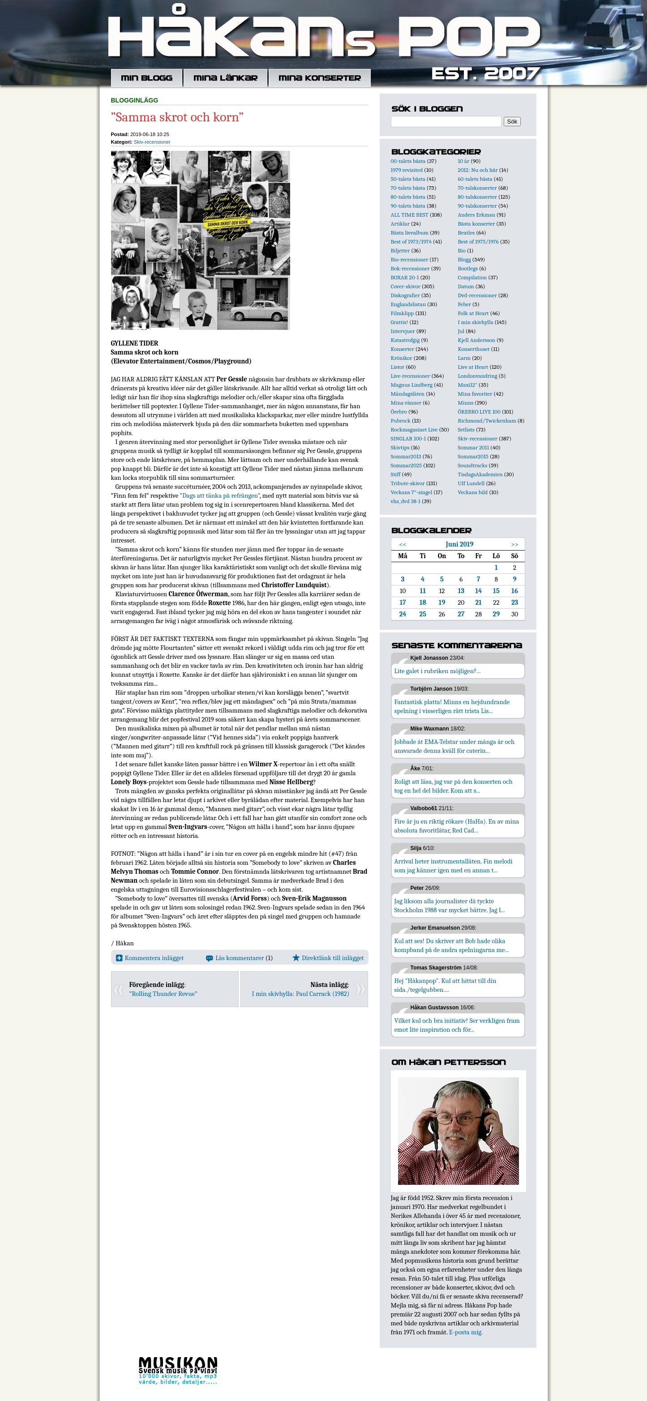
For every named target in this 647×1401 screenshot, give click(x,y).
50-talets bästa (408, 178)
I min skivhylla (475, 322)
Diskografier (405, 295)
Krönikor (401, 358)
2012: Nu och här (478, 170)
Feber (464, 304)
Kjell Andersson (477, 340)
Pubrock (401, 420)
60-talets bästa (475, 178)
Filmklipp (402, 313)
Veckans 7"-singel (412, 492)
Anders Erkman (476, 214)
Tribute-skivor (408, 483)
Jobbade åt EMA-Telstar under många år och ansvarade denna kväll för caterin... (454, 746)
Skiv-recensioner (152, 142)
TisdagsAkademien (480, 474)
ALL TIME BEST (409, 214)
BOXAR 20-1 (405, 277)
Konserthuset (474, 349)
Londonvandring (477, 375)
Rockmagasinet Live (414, 429)
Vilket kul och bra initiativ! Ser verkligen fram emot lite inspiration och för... (457, 1025)
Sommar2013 (406, 456)
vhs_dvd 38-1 (405, 501)
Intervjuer (403, 331)
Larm (464, 358)
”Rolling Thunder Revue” (163, 994)
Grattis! (399, 322)
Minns (466, 402)
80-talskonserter (477, 196)
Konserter (402, 349)
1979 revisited (407, 170)
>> (514, 544)
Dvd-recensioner (477, 295)
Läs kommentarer (235, 958)
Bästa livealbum (409, 232)
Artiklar (400, 223)
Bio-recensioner (409, 259)
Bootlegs (468, 268)
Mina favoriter (475, 393)
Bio (462, 250)
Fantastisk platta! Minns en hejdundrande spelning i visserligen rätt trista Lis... (452, 706)
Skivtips (400, 447)
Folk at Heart (473, 313)
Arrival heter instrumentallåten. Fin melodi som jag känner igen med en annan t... (453, 865)
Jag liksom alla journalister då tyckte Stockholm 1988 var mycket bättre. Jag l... (449, 905)
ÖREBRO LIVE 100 (479, 411)
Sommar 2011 (473, 447)
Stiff (396, 474)
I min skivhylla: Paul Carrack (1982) (300, 994)
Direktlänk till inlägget (328, 958)
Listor (398, 366)
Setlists (466, 429)
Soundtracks (473, 465)
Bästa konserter (476, 223)
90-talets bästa (408, 205)
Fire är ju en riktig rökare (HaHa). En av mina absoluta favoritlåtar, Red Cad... (456, 825)
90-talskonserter (477, 205)
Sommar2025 (406, 465)
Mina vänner (406, 402)
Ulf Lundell (471, 483)
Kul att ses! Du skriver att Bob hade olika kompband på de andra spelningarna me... (451, 945)
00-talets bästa (408, 161)
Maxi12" (468, 384)
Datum (466, 286)
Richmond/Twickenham (487, 420)
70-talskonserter (477, 187)
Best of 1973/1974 (411, 241)
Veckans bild (473, 492)
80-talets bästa (408, 196)
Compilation (472, 277)
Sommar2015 (473, 456)
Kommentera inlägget (150, 958)
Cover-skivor (405, 286)
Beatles (466, 232)
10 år (464, 161)
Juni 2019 (460, 544)
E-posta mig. (466, 1332)
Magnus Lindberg (412, 384)
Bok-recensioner (410, 268)
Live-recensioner (410, 375)
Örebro (399, 411)
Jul (461, 331)
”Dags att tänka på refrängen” (220, 495)
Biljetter (400, 250)
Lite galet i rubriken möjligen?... (437, 671)
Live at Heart (473, 366)
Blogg (464, 259)
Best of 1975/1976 (478, 241)
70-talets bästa (408, 187)
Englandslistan (408, 304)
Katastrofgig (405, 340)
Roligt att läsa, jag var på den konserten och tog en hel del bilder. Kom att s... (453, 785)
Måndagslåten (408, 393)
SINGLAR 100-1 (408, 438)
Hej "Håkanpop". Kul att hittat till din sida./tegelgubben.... (445, 985)
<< (403, 544)
